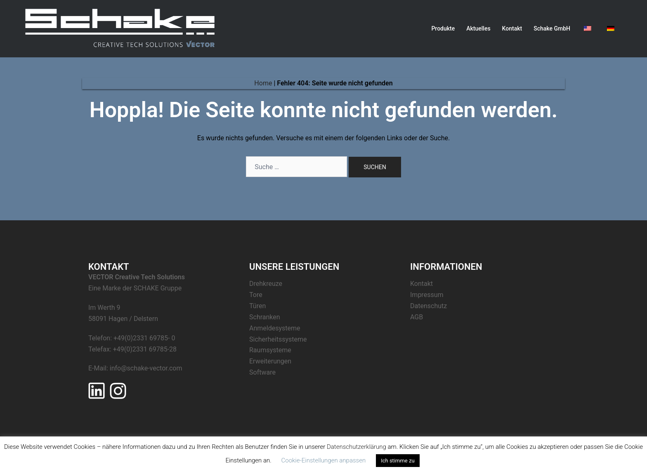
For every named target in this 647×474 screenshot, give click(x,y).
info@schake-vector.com (146, 368)
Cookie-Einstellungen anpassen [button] (323, 460)
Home (263, 83)
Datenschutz (428, 306)
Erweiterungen (270, 361)
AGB (416, 317)
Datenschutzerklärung (356, 446)
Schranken (264, 317)
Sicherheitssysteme (278, 339)
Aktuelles (478, 28)
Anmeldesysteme (274, 328)
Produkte (443, 28)
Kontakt (512, 28)
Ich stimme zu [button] (397, 460)
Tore (255, 295)
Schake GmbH (552, 28)
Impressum (427, 295)
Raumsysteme (270, 350)
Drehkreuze (265, 284)
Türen (257, 306)
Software (262, 372)
